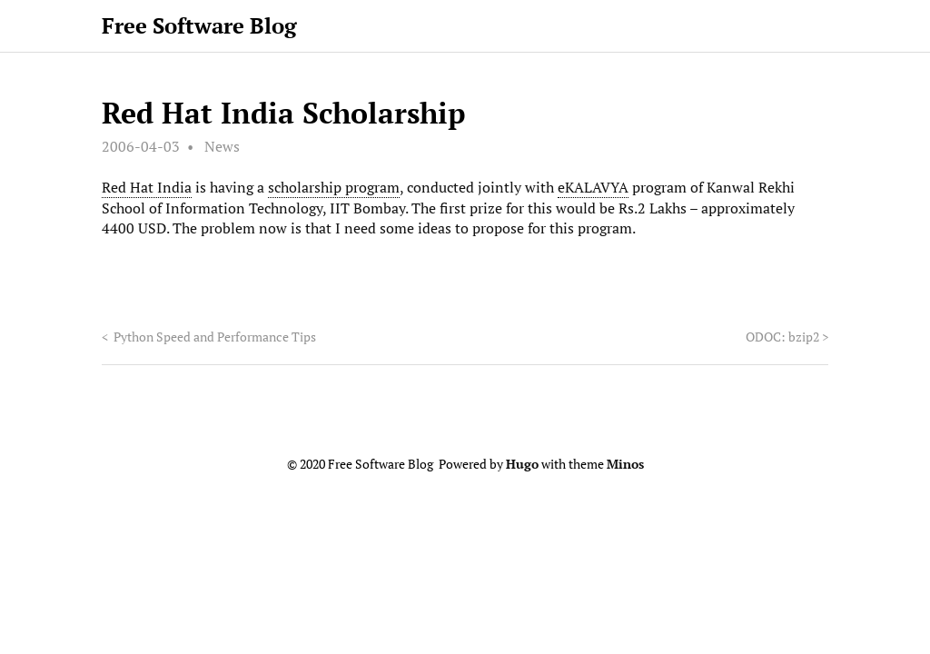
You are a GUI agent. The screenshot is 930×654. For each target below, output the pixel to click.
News (222, 146)
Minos (625, 464)
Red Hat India (147, 187)
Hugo (522, 464)
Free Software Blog (199, 25)
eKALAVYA (593, 187)
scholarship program (334, 187)
